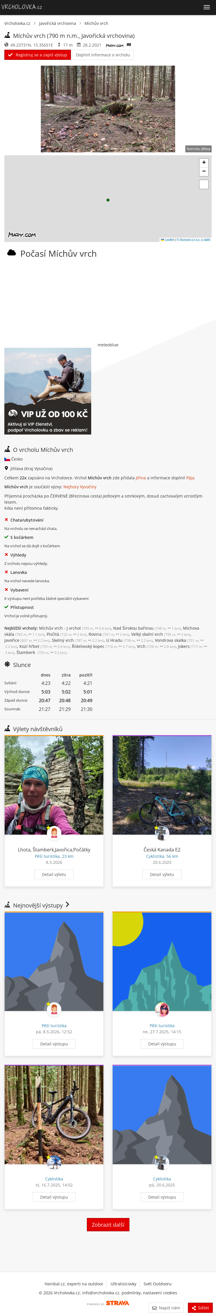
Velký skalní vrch (160, 634)
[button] (108, 200)
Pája (190, 477)
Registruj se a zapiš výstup (37, 55)
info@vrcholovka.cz (100, 1292)
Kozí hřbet (44, 646)
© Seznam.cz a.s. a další (193, 239)
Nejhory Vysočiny (79, 486)
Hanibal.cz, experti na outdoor (74, 1284)
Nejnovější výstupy (37, 905)
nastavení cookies (160, 1292)
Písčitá (66, 634)
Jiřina (206, 148)
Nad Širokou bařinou (147, 628)
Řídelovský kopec (103, 646)
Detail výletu (54, 874)
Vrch (156, 646)
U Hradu (129, 640)
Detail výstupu (54, 1044)
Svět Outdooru (158, 1284)
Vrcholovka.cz (17, 23)
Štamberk (41, 652)
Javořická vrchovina (57, 23)
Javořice (27, 640)
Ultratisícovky (123, 1284)
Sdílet (200, 1308)
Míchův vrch (96, 23)
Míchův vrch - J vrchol (75, 628)
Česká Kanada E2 (162, 849)
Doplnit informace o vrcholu (103, 55)
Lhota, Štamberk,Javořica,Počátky (54, 849)
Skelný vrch (78, 640)
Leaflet (167, 239)
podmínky (131, 1292)
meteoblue (108, 345)
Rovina (109, 634)
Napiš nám (166, 1308)
